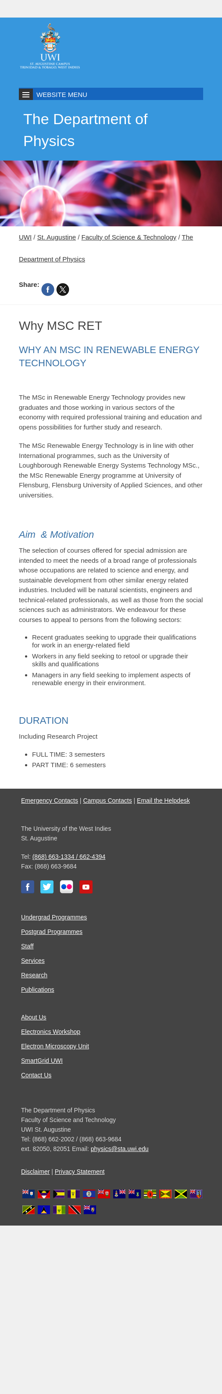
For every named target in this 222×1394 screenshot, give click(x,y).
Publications (37, 989)
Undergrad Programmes (54, 917)
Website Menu (61, 94)
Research (34, 975)
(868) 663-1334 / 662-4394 (69, 856)
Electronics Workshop (50, 1031)
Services (33, 960)
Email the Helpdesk (163, 800)
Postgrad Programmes (51, 931)
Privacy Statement (80, 1171)
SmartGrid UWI (42, 1060)
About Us (34, 1017)
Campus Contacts (107, 800)
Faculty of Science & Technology (129, 237)
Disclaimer (35, 1171)
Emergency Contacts (49, 800)
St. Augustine (56, 237)
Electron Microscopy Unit (55, 1046)
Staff (27, 946)
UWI (25, 237)
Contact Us (36, 1075)
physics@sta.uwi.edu (120, 1148)
